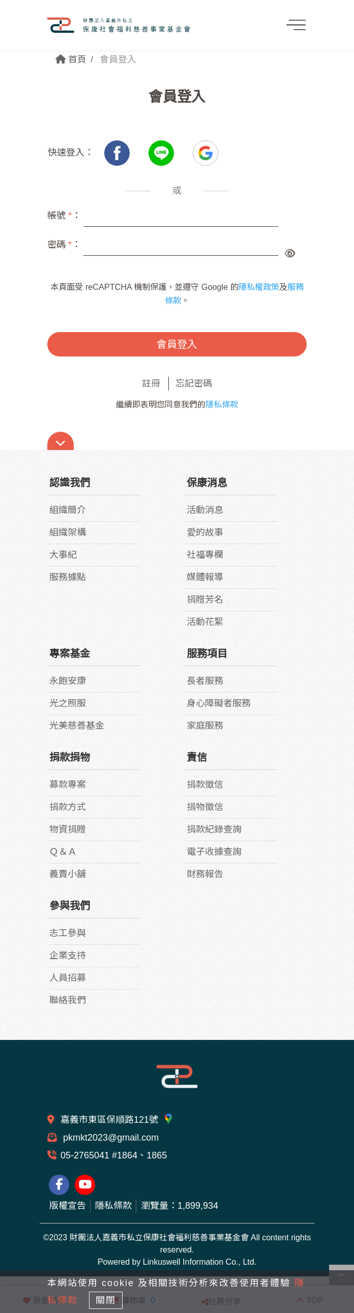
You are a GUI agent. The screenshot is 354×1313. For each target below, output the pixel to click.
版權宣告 (67, 1206)
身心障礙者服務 (219, 703)
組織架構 (67, 532)
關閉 (106, 1300)
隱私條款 (221, 404)
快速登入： (71, 152)
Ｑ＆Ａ (63, 852)
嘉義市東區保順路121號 (117, 1120)
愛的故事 (205, 532)
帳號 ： (64, 216)
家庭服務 (205, 726)
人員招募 (67, 978)
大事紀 (63, 555)
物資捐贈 (67, 829)
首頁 (70, 59)
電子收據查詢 (214, 852)
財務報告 (205, 874)
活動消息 (205, 510)
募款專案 (67, 785)
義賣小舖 (67, 874)
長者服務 (205, 681)
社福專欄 (205, 555)
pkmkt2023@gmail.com (110, 1137)
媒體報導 (205, 577)
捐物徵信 (205, 807)
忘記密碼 (193, 383)
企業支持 (67, 955)
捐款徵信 (205, 785)
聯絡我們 (67, 1000)
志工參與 (67, 933)
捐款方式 (67, 807)
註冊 (151, 383)
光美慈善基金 (76, 726)
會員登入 (177, 344)
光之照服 (67, 703)
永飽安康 (67, 681)
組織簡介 (67, 510)
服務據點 (67, 577)
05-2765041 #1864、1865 (114, 1155)
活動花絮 (205, 622)
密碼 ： (64, 245)
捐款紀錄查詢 (214, 829)
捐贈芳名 (205, 599)
